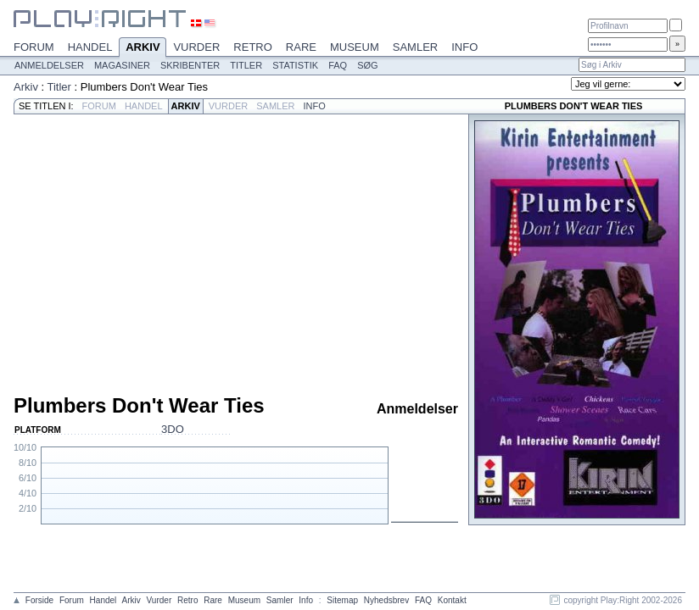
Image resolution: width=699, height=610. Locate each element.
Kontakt (452, 600)
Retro (252, 47)
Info (464, 47)
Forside (39, 600)
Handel (90, 47)
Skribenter (190, 65)
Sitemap (342, 600)
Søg (367, 65)
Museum (354, 47)
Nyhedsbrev (386, 600)
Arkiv (142, 48)
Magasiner (122, 65)
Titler (246, 65)
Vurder (196, 47)
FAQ (337, 65)
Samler (415, 47)
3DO (172, 429)
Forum (34, 47)
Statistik (295, 65)
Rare (301, 47)
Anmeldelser (49, 65)
